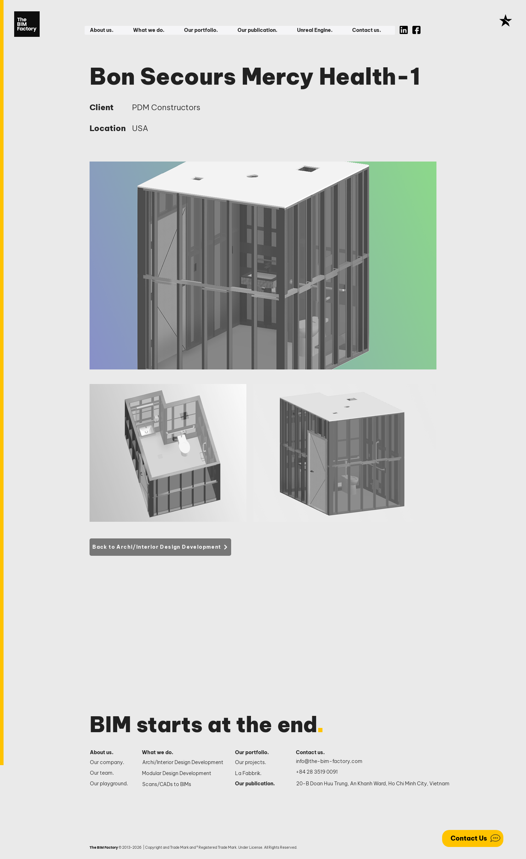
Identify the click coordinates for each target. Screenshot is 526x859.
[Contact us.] (314, 752)
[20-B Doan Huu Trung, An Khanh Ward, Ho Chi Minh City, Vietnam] (373, 783)
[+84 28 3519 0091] (320, 772)
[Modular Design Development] (183, 773)
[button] (106, 30)
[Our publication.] (257, 784)
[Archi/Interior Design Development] (183, 762)
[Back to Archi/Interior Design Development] (160, 547)
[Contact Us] (472, 838)
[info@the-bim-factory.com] (331, 761)
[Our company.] (110, 762)
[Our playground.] (110, 784)
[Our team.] (110, 773)
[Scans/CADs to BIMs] (183, 784)
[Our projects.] (257, 762)
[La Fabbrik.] (257, 773)
